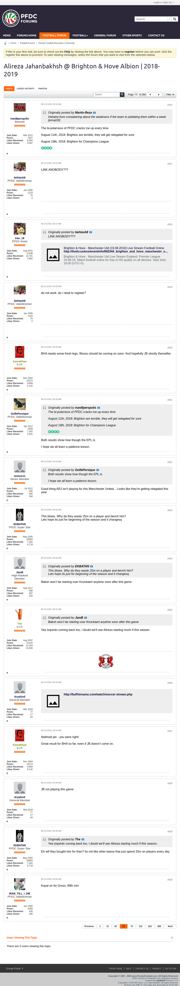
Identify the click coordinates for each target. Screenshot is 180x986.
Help (129, 968)
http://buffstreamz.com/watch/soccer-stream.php (98, 694)
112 (140, 926)
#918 (169, 224)
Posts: (10, 138)
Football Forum (54, 35)
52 (115, 926)
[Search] (152, 19)
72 (132, 926)
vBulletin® (161, 980)
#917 (169, 164)
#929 (169, 831)
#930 (169, 880)
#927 (169, 731)
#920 (169, 347)
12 (107, 926)
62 (123, 926)
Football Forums (27, 43)
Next (170, 926)
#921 (169, 400)
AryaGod (19, 696)
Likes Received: (15, 140)
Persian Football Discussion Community (56, 43)
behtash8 (19, 177)
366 (159, 926)
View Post (94, 113)
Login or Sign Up (164, 2)
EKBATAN (20, 524)
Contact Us (156, 35)
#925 (169, 610)
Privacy (156, 968)
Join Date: (12, 135)
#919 (169, 287)
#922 (169, 462)
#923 (169, 510)
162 (150, 926)
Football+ (80, 35)
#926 (169, 683)
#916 (169, 105)
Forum (13, 43)
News (7, 35)
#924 (169, 558)
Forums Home (26, 35)
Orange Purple (14, 968)
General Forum (105, 35)
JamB (19, 572)
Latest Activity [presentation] (25, 88)
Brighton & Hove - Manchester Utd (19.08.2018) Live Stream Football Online (114, 248)
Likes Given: (13, 143)
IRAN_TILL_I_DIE (19, 893)
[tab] (9, 88)
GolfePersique (20, 413)
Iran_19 (19, 238)
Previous (89, 926)
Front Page (115, 968)
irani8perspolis (19, 118)
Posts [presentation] (9, 88)
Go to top (170, 968)
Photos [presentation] (42, 88)
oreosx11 (19, 475)
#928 (169, 783)
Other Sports (132, 35)
